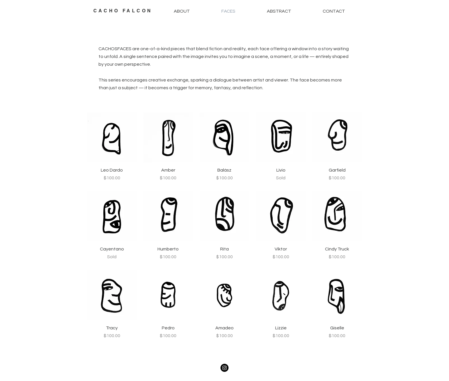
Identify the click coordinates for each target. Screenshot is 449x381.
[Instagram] (224, 368)
